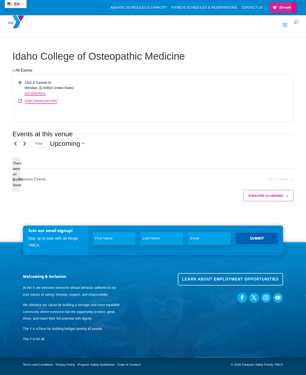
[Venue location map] (223, 98)
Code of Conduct (129, 364)
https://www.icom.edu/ (41, 101)
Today (39, 143)
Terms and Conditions (38, 364)
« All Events (22, 70)
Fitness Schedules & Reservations (204, 7)
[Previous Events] (15, 143)
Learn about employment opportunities (230, 279)
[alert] (16, 174)
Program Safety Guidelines (96, 364)
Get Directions (35, 93)
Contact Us (252, 7)
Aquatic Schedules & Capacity (138, 7)
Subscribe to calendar (265, 195)
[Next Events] (24, 143)
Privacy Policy (65, 364)
